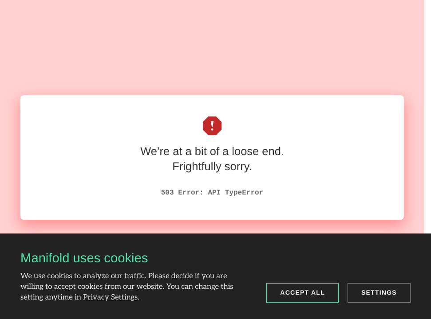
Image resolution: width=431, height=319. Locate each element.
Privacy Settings (110, 297)
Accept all (302, 292)
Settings (379, 292)
